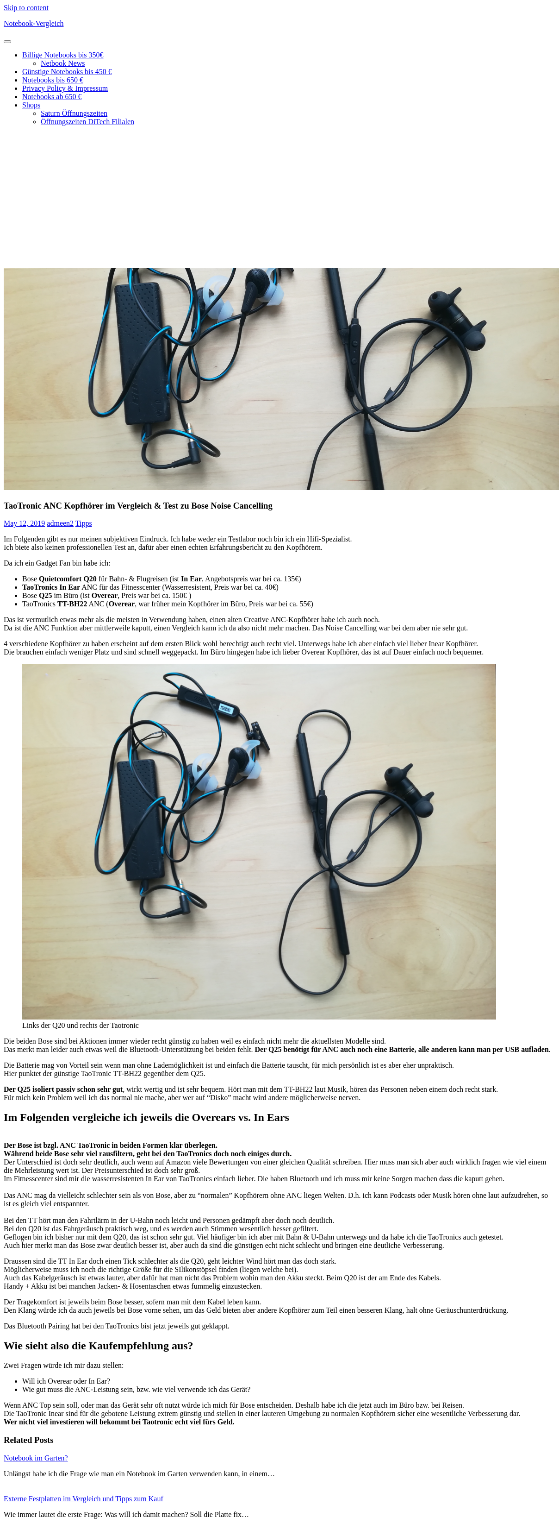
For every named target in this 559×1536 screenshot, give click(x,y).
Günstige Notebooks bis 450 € (67, 72)
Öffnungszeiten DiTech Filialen (87, 122)
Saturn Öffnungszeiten (74, 113)
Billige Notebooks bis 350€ (63, 55)
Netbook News (63, 63)
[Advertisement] (279, 198)
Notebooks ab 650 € (51, 97)
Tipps (83, 523)
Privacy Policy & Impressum (65, 88)
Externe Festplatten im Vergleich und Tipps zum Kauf (83, 1499)
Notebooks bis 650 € (52, 80)
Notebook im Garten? (36, 1458)
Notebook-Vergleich (33, 23)
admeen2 (60, 523)
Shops (31, 105)
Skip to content (26, 8)
